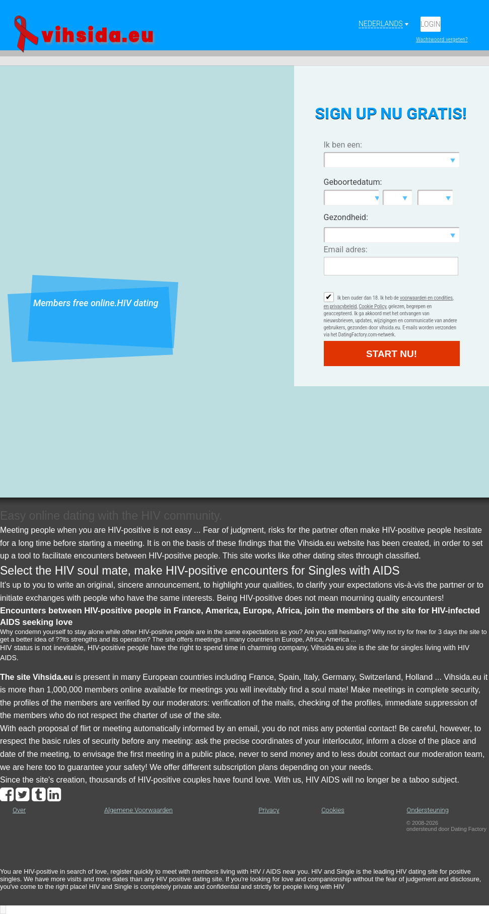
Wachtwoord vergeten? (442, 39)
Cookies (332, 810)
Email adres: (346, 249)
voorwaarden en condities (426, 298)
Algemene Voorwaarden (138, 810)
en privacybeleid (340, 306)
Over (19, 810)
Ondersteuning (428, 810)
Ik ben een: (343, 145)
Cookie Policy (372, 306)
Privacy (268, 810)
